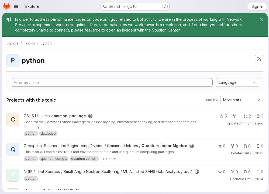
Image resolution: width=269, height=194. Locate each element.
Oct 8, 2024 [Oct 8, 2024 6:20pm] (253, 179)
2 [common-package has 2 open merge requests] (246, 116)
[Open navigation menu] (16, 6)
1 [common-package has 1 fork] (235, 116)
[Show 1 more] (109, 158)
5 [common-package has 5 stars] (222, 116)
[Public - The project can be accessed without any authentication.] (90, 116)
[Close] (260, 19)
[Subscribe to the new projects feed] (258, 59)
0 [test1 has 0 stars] (221, 171)
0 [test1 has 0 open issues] (259, 171)
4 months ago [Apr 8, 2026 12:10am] (252, 123)
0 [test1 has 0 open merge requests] (246, 171)
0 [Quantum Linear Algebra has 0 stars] (221, 146)
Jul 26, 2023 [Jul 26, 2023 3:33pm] (253, 153)
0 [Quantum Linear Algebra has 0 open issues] (259, 146)
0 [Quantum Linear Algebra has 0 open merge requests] (246, 146)
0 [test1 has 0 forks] (233, 171)
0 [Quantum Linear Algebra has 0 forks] (233, 146)
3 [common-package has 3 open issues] (259, 116)
